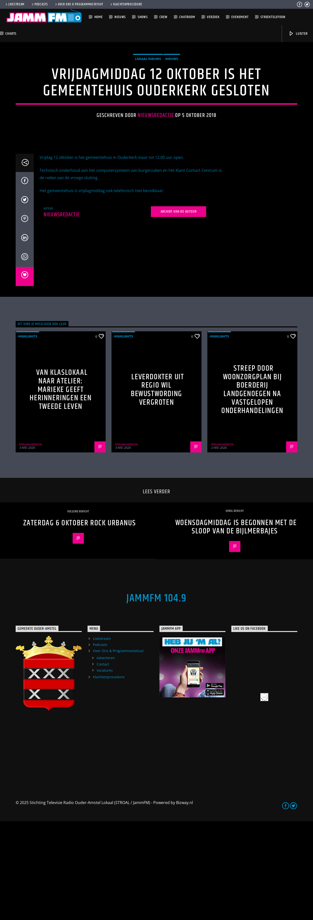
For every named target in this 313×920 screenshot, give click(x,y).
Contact (103, 763)
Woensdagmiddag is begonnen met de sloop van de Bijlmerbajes (236, 626)
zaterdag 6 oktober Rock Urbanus (79, 622)
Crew (163, 17)
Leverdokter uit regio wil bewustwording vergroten (157, 488)
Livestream (14, 4)
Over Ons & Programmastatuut (78, 4)
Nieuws (120, 17)
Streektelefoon (272, 17)
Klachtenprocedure (126, 4)
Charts (10, 34)
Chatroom (187, 17)
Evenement (239, 17)
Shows (143, 17)
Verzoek (213, 17)
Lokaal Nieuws (148, 108)
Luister (298, 34)
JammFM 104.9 (156, 697)
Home (98, 17)
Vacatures (105, 769)
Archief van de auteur (179, 310)
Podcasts (39, 4)
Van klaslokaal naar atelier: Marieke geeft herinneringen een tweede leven (60, 488)
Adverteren (106, 756)
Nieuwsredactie (156, 165)
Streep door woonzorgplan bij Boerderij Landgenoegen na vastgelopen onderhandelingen (252, 488)
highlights (27, 435)
